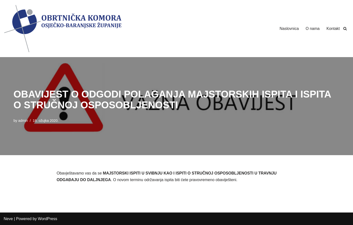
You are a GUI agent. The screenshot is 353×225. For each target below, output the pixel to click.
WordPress (47, 219)
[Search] (345, 28)
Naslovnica (289, 28)
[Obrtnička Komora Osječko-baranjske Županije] (62, 28)
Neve (8, 219)
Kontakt (333, 28)
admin (23, 121)
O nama (313, 28)
